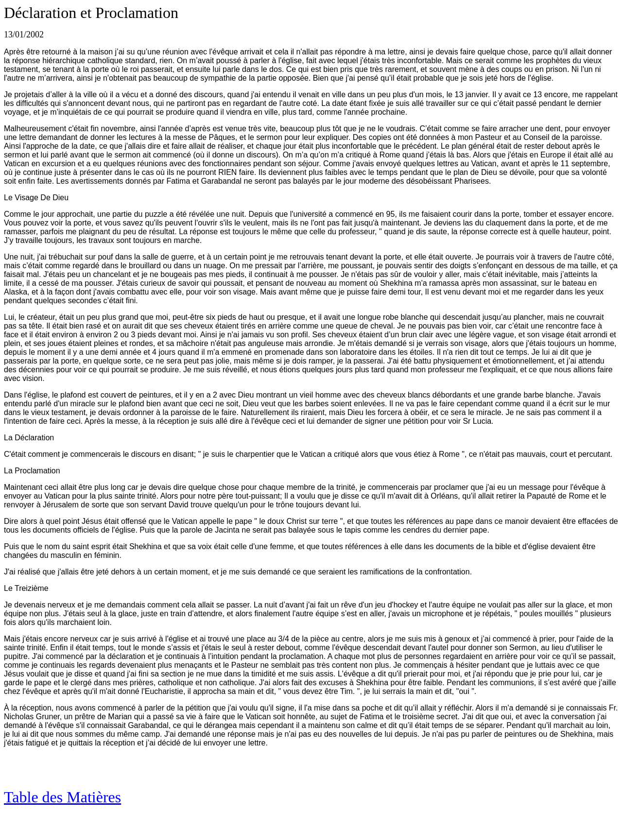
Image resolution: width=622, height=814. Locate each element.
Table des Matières (62, 797)
